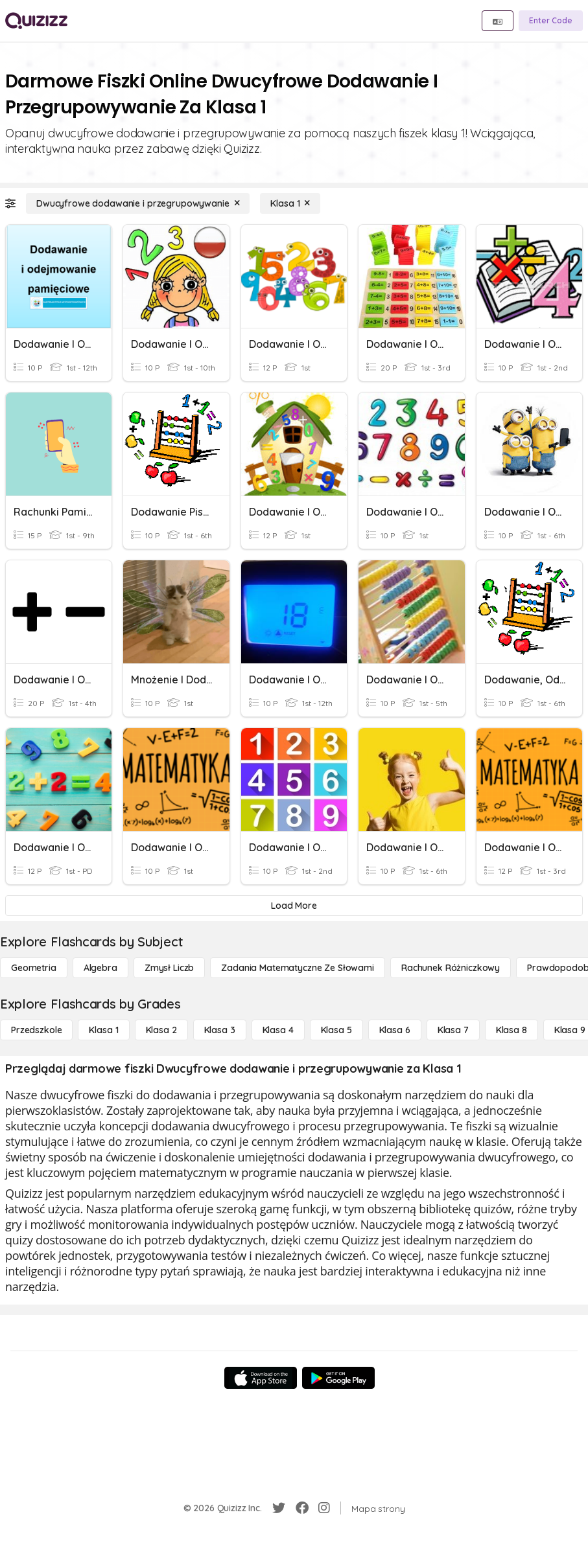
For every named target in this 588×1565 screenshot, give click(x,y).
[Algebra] (100, 967)
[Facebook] (302, 1508)
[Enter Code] (551, 20)
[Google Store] (338, 1378)
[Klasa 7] (453, 1030)
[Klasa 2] (161, 1030)
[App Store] (260, 1378)
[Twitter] (278, 1508)
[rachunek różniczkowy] (450, 967)
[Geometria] (33, 967)
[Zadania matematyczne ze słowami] (297, 967)
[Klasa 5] (336, 1030)
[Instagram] (324, 1508)
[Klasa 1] (290, 203)
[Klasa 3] (219, 1030)
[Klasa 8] (511, 1030)
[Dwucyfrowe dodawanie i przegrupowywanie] (138, 203)
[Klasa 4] (278, 1030)
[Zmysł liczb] (169, 967)
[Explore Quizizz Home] (36, 20)
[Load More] (294, 905)
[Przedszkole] (36, 1030)
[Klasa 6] (394, 1030)
